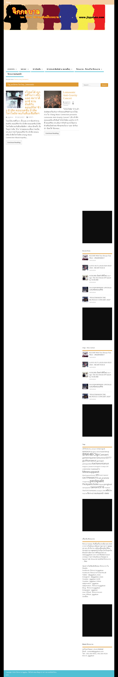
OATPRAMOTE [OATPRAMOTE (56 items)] (90, 477)
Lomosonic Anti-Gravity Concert (70, 95)
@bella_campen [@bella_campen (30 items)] (91, 449)
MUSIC (24, 69)
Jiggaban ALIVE (95, 579)
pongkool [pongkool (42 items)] (108, 484)
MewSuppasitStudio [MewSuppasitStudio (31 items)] (88, 475)
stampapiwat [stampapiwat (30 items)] (86, 487)
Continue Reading (13, 142)
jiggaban (10, 117)
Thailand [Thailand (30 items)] (107, 487)
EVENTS (11, 69)
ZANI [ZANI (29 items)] (103, 490)
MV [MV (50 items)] (97, 474)
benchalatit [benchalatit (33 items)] (100, 452)
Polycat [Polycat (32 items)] (101, 484)
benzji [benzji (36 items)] (107, 451)
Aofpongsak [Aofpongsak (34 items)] (101, 449)
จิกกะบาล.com (97, 592)
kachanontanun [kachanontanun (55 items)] (100, 463)
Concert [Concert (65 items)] (104, 454)
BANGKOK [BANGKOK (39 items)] (86, 451)
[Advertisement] (59, 50)
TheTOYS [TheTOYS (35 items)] (85, 490)
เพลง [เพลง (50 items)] (107, 493)
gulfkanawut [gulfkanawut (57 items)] (89, 460)
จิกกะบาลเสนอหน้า (15, 74)
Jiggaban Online (95, 581)
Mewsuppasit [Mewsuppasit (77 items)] (90, 472)
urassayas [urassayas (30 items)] (99, 490)
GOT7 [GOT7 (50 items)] (108, 457)
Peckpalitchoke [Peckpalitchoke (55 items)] (90, 484)
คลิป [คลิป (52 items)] (108, 490)
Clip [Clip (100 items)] (96, 454)
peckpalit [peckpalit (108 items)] (97, 481)
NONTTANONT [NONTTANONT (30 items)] (103, 475)
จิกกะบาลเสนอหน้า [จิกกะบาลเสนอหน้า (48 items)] (95, 493)
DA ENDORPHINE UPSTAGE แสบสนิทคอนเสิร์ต (100, 289)
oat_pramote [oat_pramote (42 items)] (103, 478)
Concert (65, 105)
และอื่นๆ (85, 596)
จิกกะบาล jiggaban (96, 570)
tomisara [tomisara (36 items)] (92, 490)
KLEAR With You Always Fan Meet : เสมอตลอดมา (100, 257)
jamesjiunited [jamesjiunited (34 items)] (87, 464)
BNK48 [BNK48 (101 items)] (87, 454)
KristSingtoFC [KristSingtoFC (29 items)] (97, 466)
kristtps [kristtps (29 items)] (103, 466)
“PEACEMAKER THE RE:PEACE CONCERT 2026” (100, 299)
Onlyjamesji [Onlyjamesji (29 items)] (85, 481)
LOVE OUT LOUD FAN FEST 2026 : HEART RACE (100, 267)
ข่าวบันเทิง (37, 69)
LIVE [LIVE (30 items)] (107, 466)
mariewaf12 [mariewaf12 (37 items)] (95, 469)
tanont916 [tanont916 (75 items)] (97, 487)
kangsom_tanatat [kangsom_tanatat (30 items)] (87, 466)
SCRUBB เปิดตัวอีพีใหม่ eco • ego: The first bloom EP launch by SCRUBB (100, 278)
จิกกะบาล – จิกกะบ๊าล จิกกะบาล (88, 69)
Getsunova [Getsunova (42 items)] (100, 457)
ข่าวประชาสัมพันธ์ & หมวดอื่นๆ (58, 69)
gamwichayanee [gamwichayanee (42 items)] (89, 457)
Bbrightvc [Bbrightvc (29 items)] (93, 452)
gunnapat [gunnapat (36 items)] (100, 461)
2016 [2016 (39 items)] (84, 448)
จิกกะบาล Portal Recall (98, 573)
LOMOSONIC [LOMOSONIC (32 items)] (86, 469)
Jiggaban (95, 594)
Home (8, 2)
